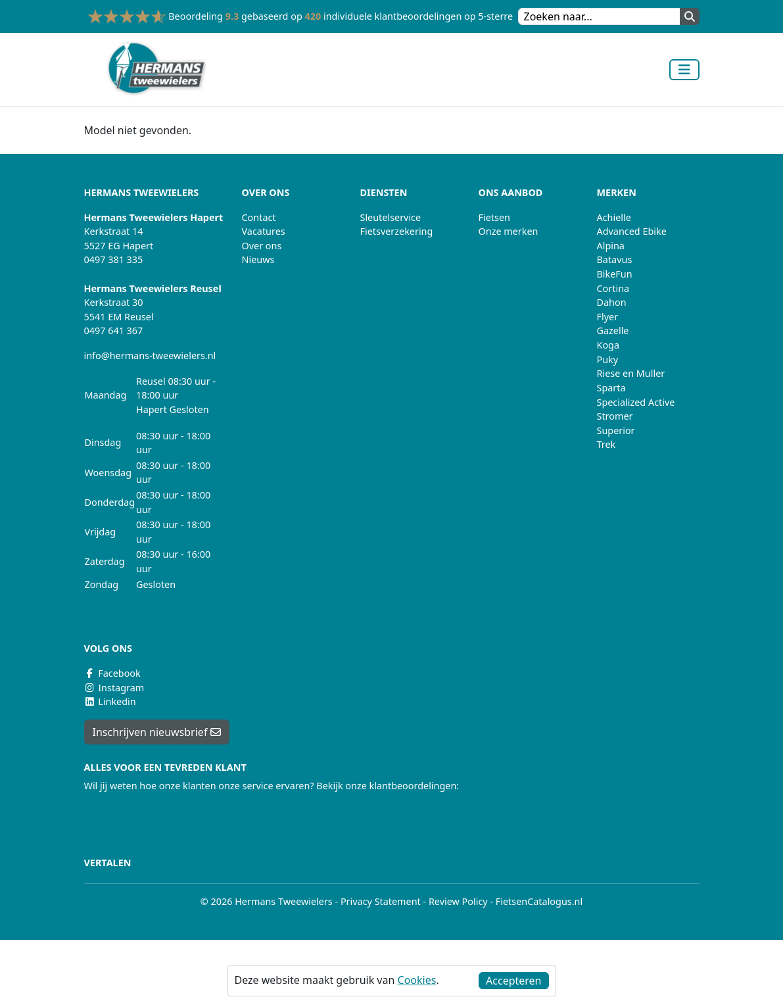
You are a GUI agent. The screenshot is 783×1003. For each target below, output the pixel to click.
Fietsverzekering (396, 231)
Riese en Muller (631, 373)
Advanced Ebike (632, 231)
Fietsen (494, 217)
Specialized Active (636, 402)
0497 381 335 (113, 259)
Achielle (614, 217)
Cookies (417, 980)
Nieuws (258, 259)
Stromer (615, 416)
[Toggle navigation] (684, 69)
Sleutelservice (390, 217)
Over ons (262, 245)
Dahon (612, 302)
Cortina (613, 288)
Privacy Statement (381, 901)
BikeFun (614, 274)
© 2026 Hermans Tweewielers (267, 901)
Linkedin (110, 701)
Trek (606, 444)
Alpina (611, 245)
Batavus (614, 259)
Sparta (611, 387)
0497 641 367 (113, 330)
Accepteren (513, 980)
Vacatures (263, 231)
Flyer (608, 316)
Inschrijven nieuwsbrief (157, 732)
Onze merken (508, 231)
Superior (616, 430)
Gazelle (613, 330)
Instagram (114, 687)
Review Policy (458, 901)
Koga (608, 345)
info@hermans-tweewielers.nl (150, 355)
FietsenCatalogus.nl (539, 901)
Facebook (112, 673)
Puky (608, 359)
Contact (259, 217)
